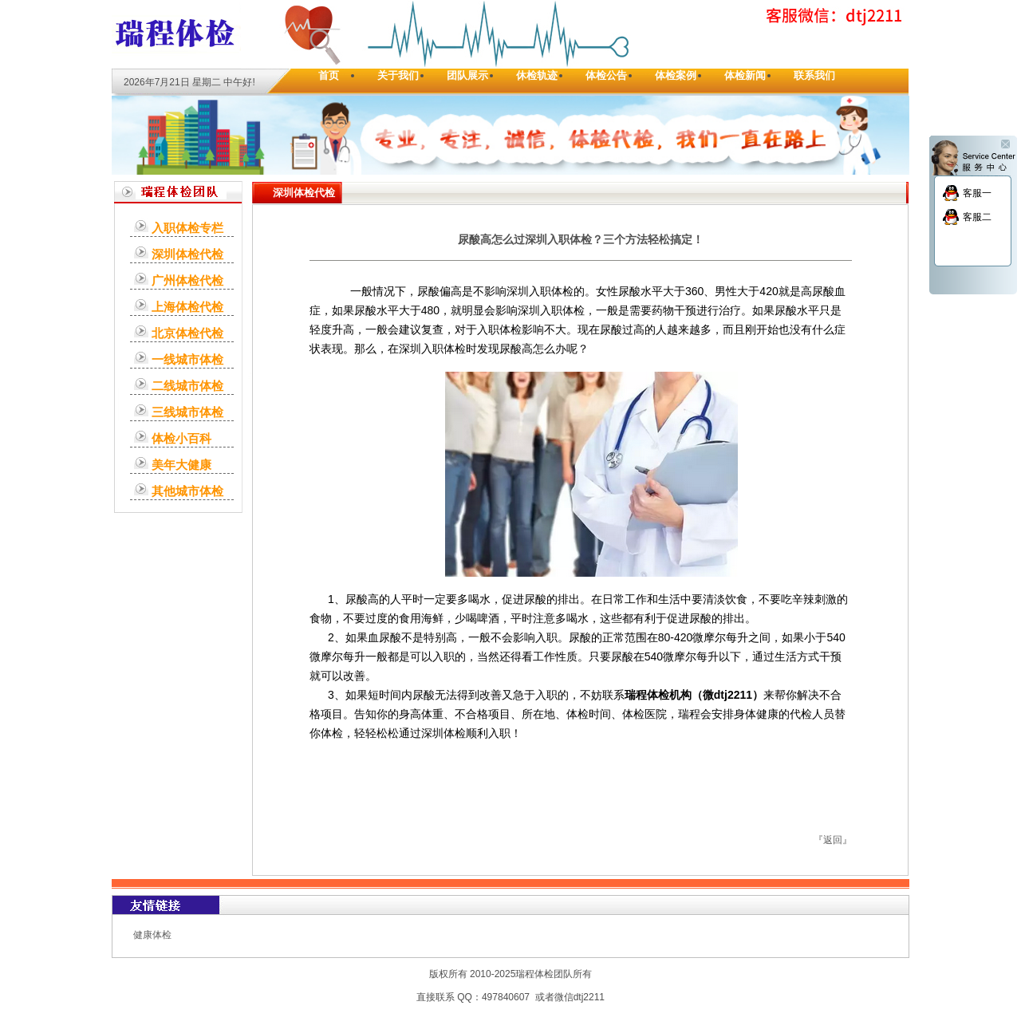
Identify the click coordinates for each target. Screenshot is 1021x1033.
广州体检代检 (187, 280)
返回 (832, 840)
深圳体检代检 (187, 254)
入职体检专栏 (187, 228)
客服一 (977, 193)
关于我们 (398, 75)
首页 (328, 75)
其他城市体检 (187, 491)
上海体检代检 (187, 306)
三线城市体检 (187, 412)
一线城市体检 (187, 359)
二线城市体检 (187, 385)
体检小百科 (181, 438)
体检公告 (606, 75)
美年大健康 (181, 464)
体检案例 (675, 75)
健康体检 (152, 934)
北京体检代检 (187, 333)
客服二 (977, 217)
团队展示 (467, 75)
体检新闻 (745, 75)
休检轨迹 (537, 75)
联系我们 (814, 75)
